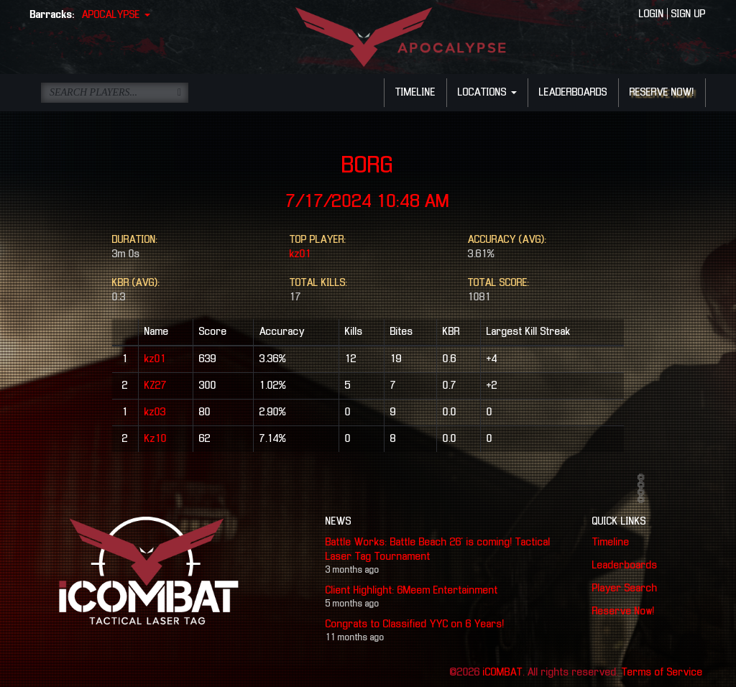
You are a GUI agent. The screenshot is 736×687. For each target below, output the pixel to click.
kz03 (155, 412)
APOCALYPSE (116, 15)
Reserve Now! (623, 612)
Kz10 (155, 439)
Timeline (611, 543)
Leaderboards (625, 566)
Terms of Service (662, 673)
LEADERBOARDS (573, 93)
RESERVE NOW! (662, 93)
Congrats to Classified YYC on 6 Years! (415, 624)
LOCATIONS (487, 93)
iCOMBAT (503, 673)
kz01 (300, 254)
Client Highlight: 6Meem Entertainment (412, 591)
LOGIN (651, 14)
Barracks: (52, 15)
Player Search (625, 589)
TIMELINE (415, 93)
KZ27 (155, 386)
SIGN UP (688, 14)
